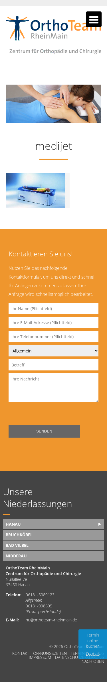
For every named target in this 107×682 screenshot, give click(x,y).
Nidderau (16, 556)
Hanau (13, 524)
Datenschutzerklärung (79, 657)
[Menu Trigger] (94, 19)
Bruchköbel (19, 534)
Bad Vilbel (17, 545)
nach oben (93, 661)
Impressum (40, 657)
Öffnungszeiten (50, 653)
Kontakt (20, 653)
